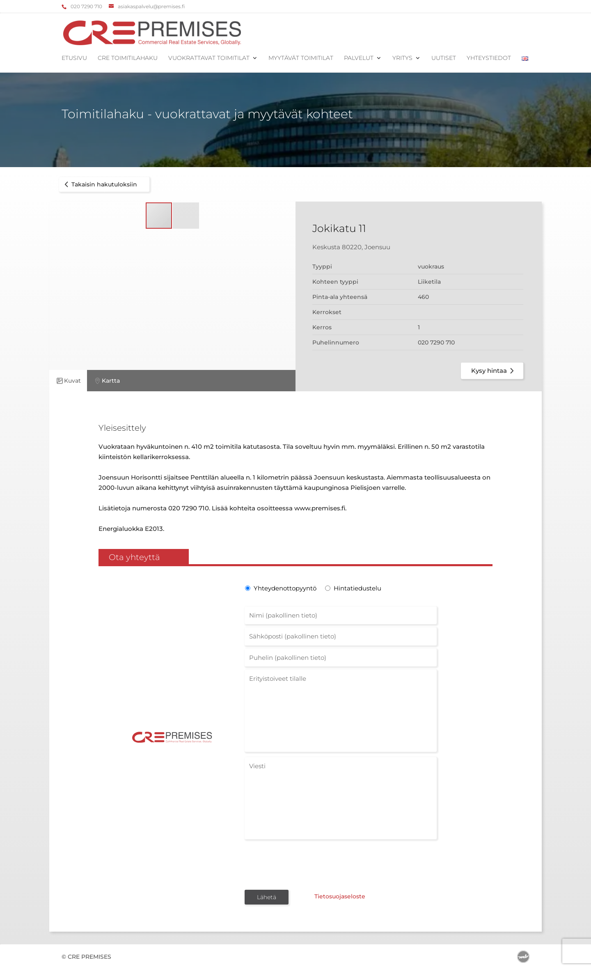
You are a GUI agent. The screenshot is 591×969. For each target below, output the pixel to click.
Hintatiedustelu (357, 588)
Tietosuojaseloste (339, 896)
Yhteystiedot (489, 58)
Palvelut (358, 58)
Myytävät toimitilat (300, 58)
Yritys (402, 58)
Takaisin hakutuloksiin (99, 184)
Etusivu (74, 58)
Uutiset (443, 58)
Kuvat (68, 381)
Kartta (106, 381)
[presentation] (307, 864)
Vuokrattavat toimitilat (209, 58)
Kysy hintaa (494, 371)
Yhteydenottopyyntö (284, 588)
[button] (186, 216)
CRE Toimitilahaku (128, 58)
